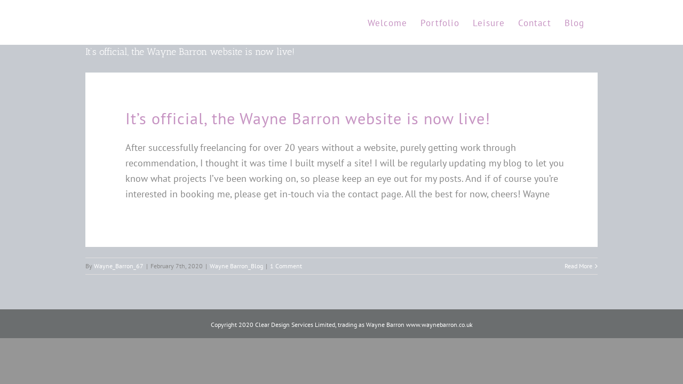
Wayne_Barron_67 (119, 266)
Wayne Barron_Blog (236, 266)
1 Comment (286, 266)
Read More (578, 266)
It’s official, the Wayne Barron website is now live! (190, 52)
